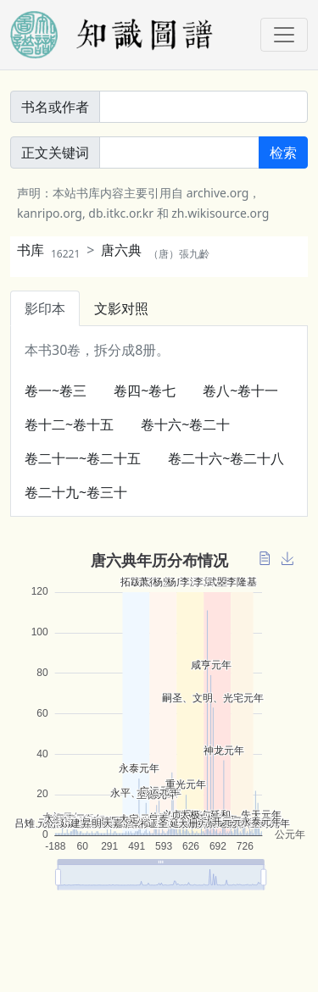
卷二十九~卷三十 (76, 492)
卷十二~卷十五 (69, 424)
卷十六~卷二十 (185, 424)
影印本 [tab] (45, 308)
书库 (48, 250)
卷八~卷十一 (240, 390)
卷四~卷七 (145, 390)
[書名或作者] (203, 107)
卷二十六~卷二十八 (226, 458)
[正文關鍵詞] (179, 152)
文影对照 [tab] (121, 308)
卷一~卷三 (55, 390)
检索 (283, 152)
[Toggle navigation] (284, 35)
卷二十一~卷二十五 (83, 458)
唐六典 (155, 250)
